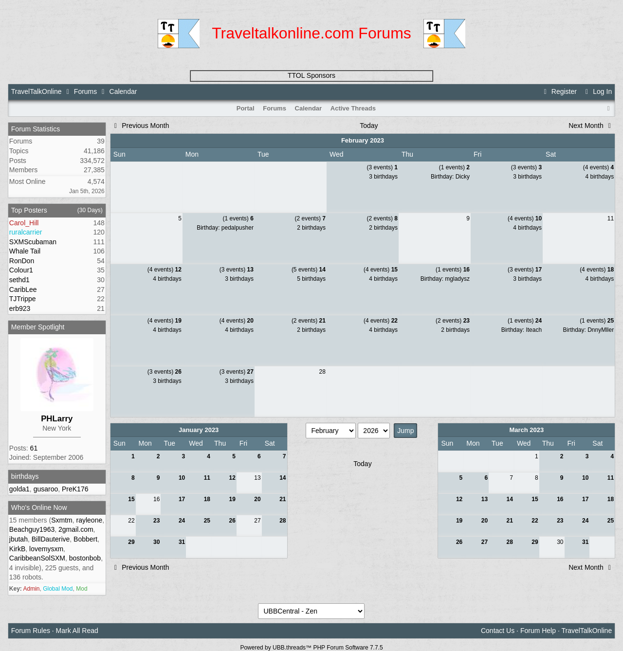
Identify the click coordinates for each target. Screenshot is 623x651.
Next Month (591, 125)
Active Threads (353, 108)
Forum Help (538, 630)
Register (559, 91)
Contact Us (497, 630)
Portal (246, 108)
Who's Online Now (39, 507)
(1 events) (454, 167)
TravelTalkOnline (36, 91)
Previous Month (140, 125)
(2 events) (310, 218)
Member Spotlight (38, 327)
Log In (597, 91)
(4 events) (598, 167)
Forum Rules (30, 630)
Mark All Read (77, 630)
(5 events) (309, 269)
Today (369, 125)
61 (34, 448)
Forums (85, 91)
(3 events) (382, 167)
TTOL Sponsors (311, 75)
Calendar (308, 108)
